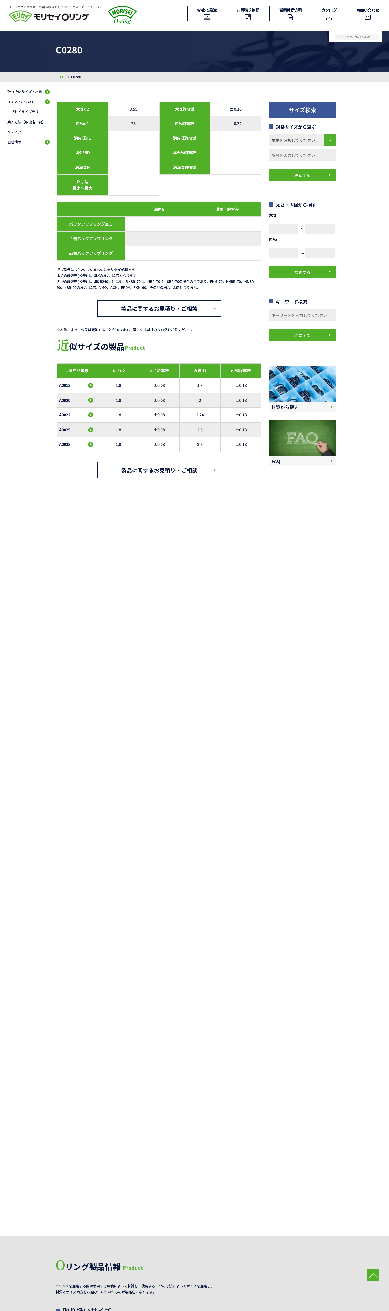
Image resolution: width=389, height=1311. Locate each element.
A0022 (64, 415)
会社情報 (14, 141)
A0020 (64, 400)
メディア (14, 131)
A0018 (64, 385)
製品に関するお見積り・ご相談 (159, 308)
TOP (63, 76)
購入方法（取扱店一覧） (26, 121)
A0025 (64, 430)
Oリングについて (20, 101)
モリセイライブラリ (23, 111)
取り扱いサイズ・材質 (24, 91)
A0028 (64, 444)
